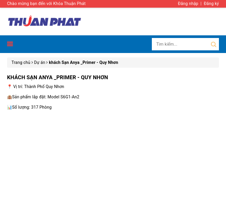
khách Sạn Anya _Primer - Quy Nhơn (57, 77)
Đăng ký (211, 3)
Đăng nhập (188, 3)
